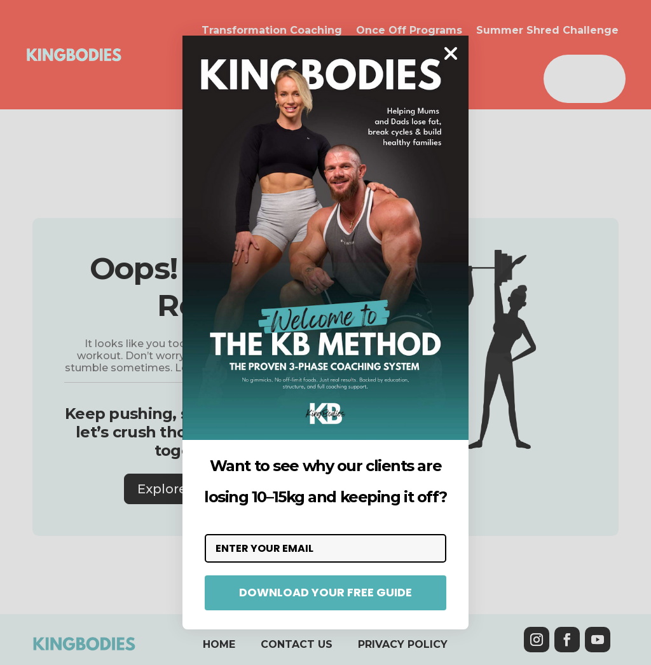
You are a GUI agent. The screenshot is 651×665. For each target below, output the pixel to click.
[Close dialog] (450, 53)
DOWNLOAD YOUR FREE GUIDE (325, 592)
